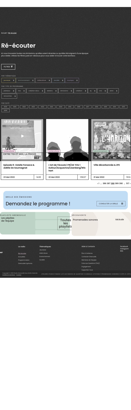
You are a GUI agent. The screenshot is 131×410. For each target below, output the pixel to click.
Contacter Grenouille (89, 257)
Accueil (4, 33)
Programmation (23, 261)
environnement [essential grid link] (100, 149)
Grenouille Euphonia (25, 264)
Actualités (21, 257)
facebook (124, 247)
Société (42, 261)
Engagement (86, 267)
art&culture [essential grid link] (9, 149)
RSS (121, 252)
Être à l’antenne (87, 254)
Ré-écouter (22, 254)
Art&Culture (43, 254)
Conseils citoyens (92, 275)
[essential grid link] (22, 134)
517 (127, 181)
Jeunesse (42, 251)
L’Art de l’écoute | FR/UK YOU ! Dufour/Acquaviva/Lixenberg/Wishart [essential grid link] (67, 165)
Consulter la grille (110, 201)
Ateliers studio (47, 275)
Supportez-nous (87, 271)
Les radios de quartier (74, 275)
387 (108, 181)
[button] (8, 67)
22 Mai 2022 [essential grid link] (54, 175)
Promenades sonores (110, 275)
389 (117, 181)
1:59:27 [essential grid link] (83, 175)
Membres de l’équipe (89, 261)
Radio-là (59, 275)
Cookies (18, 276)
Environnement (44, 257)
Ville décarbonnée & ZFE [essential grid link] (107, 162)
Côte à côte (126, 275)
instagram (124, 249)
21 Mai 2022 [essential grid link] (99, 175)
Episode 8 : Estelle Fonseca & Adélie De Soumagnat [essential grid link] (18, 164)
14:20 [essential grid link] (38, 175)
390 (121, 181)
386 (104, 181)
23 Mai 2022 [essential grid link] (9, 175)
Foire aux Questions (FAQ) (91, 264)
